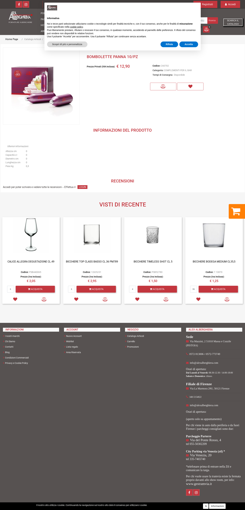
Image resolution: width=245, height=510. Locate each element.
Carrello (130, 341)
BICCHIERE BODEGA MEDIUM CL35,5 (214, 261)
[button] (212, 20)
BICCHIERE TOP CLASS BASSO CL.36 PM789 (92, 261)
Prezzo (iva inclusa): (31, 276)
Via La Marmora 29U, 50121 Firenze (209, 388)
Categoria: (158, 70)
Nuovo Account (73, 336)
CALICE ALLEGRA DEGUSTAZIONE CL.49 (30, 261)
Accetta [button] (189, 44)
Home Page (11, 39)
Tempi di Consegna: (163, 75)
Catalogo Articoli (32, 39)
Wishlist (69, 341)
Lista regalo (71, 346)
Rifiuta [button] (169, 44)
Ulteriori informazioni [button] (17, 146)
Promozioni (132, 346)
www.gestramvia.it (199, 484)
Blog (6, 352)
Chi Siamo (9, 341)
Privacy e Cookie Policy (15, 363)
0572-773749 (213, 354)
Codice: (156, 65)
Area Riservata (72, 352)
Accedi (230, 4)
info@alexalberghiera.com (204, 362)
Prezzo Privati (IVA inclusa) (101, 66)
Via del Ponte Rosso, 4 (205, 440)
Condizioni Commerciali (16, 357)
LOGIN (82, 187)
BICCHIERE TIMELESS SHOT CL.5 (153, 261)
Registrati (205, 4)
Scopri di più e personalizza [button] (67, 44)
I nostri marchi (11, 336)
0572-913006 (196, 354)
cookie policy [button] (76, 27)
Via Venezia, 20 (200, 455)
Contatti (8, 346)
